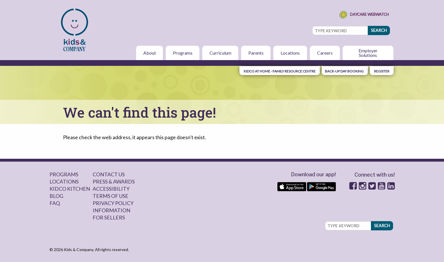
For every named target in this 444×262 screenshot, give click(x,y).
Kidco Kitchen (69, 188)
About (149, 53)
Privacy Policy (113, 203)
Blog (56, 196)
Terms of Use (110, 196)
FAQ (54, 203)
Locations (290, 53)
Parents (256, 53)
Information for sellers (111, 214)
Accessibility (111, 188)
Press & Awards (114, 181)
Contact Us (109, 174)
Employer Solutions (368, 53)
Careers (325, 53)
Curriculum (220, 53)
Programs (183, 53)
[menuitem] (75, 30)
